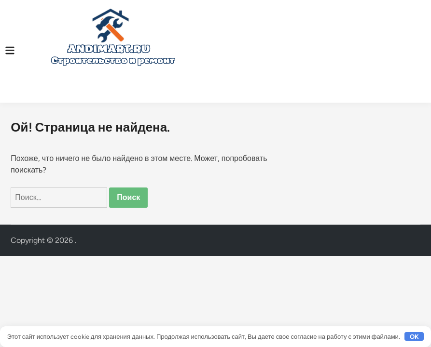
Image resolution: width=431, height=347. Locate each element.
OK (414, 336)
